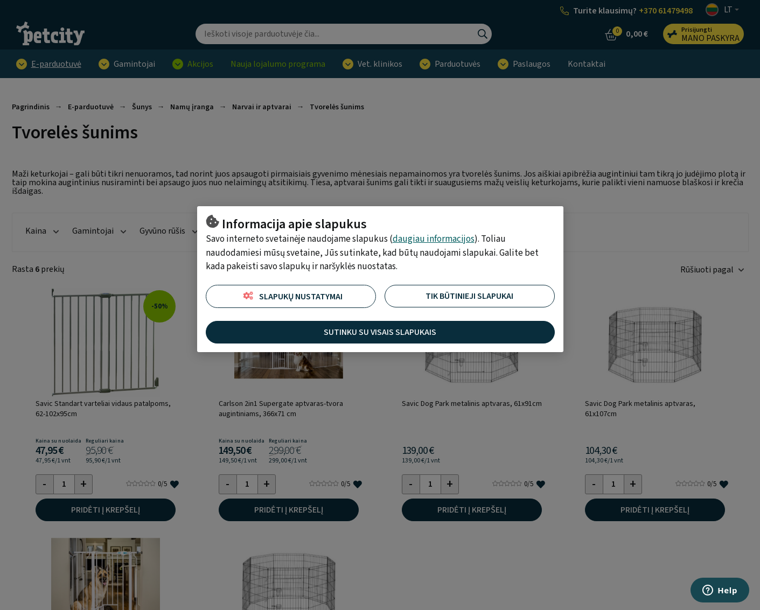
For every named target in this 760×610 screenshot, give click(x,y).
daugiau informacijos (434, 239)
